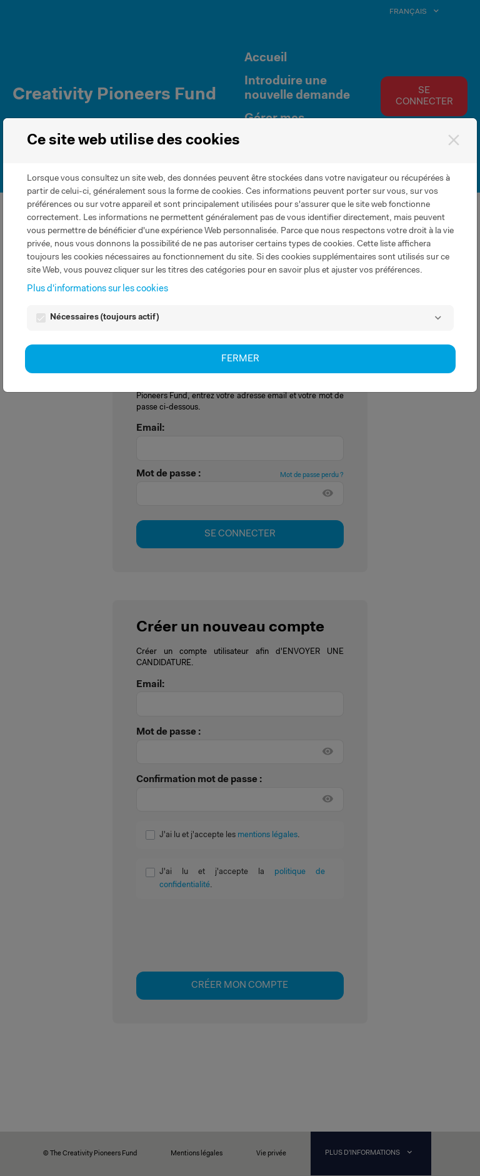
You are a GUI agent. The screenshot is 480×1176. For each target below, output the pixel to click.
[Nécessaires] (438, 318)
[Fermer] (453, 140)
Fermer (240, 359)
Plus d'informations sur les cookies (97, 289)
